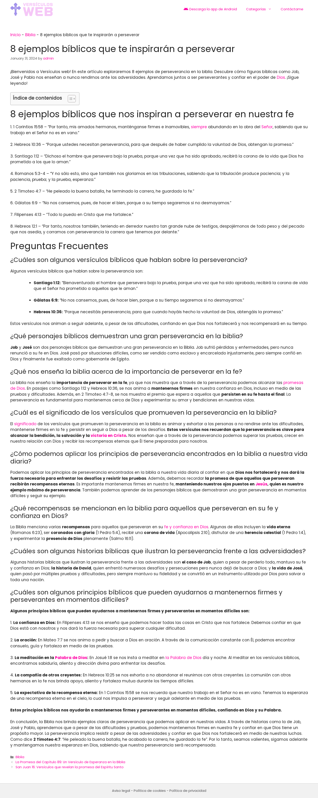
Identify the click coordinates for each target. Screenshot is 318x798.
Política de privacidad (187, 790)
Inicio (15, 35)
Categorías (261, 9)
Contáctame (292, 9)
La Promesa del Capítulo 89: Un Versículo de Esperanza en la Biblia (70, 762)
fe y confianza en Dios (186, 527)
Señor (267, 127)
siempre (199, 127)
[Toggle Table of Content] (69, 99)
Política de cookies (150, 790)
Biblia (30, 35)
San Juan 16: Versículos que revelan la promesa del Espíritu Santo (70, 767)
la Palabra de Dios (183, 657)
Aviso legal (121, 790)
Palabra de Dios (71, 657)
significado (25, 424)
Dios (281, 77)
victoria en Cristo (108, 435)
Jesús (261, 484)
